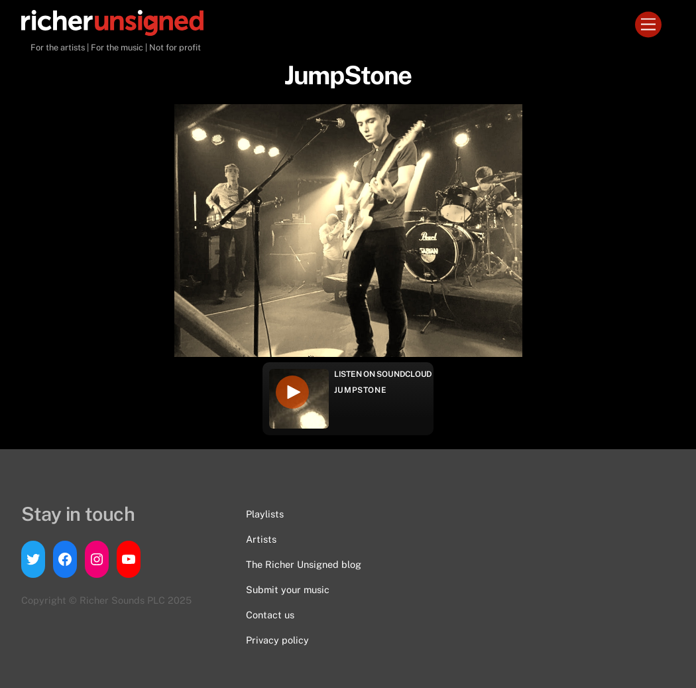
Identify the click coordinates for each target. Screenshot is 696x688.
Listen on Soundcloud (383, 374)
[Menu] (648, 25)
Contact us (270, 614)
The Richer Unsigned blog (303, 564)
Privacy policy (277, 640)
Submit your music (287, 589)
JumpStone (360, 390)
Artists (261, 539)
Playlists (265, 513)
